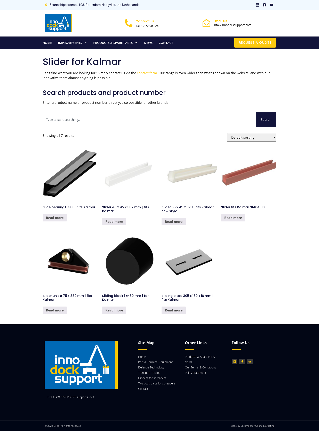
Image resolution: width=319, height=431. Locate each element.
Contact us (145, 21)
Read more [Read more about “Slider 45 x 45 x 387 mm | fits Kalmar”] (114, 221)
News (148, 43)
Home (47, 43)
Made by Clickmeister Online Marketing (252, 426)
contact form (147, 73)
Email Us (220, 21)
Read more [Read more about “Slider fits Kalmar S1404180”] (233, 218)
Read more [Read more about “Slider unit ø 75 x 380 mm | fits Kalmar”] (55, 310)
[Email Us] (206, 23)
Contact (166, 43)
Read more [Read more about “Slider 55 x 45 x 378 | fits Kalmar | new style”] (173, 221)
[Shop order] (251, 137)
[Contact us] (128, 23)
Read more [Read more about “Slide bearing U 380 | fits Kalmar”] (55, 218)
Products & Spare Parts (115, 42)
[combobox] (148, 119)
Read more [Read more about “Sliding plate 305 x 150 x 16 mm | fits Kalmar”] (173, 310)
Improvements (72, 42)
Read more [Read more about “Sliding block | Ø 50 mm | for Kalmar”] (114, 310)
